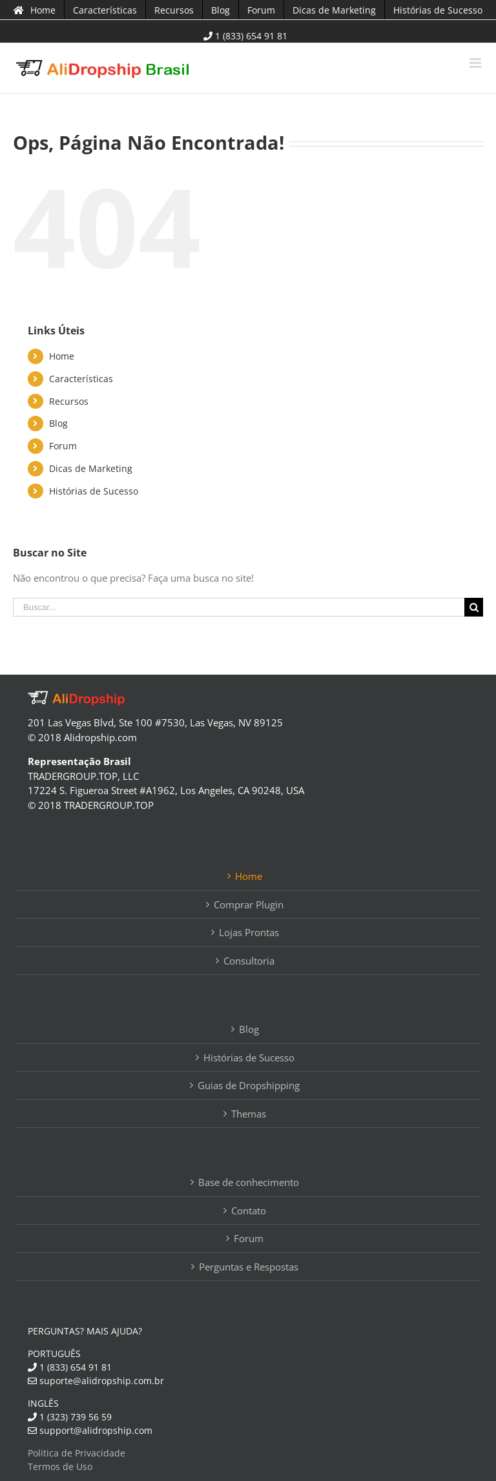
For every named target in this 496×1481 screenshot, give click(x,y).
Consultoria (248, 960)
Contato (248, 1210)
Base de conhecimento (248, 1182)
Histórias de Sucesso (93, 491)
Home (61, 356)
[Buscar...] (238, 607)
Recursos (68, 401)
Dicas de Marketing (90, 468)
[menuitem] (34, 9)
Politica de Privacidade (76, 1453)
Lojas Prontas (249, 932)
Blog (58, 423)
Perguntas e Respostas (248, 1266)
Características (81, 379)
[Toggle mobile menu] (476, 63)
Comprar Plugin (249, 904)
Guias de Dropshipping (249, 1085)
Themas (248, 1113)
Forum (63, 446)
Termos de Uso (60, 1466)
